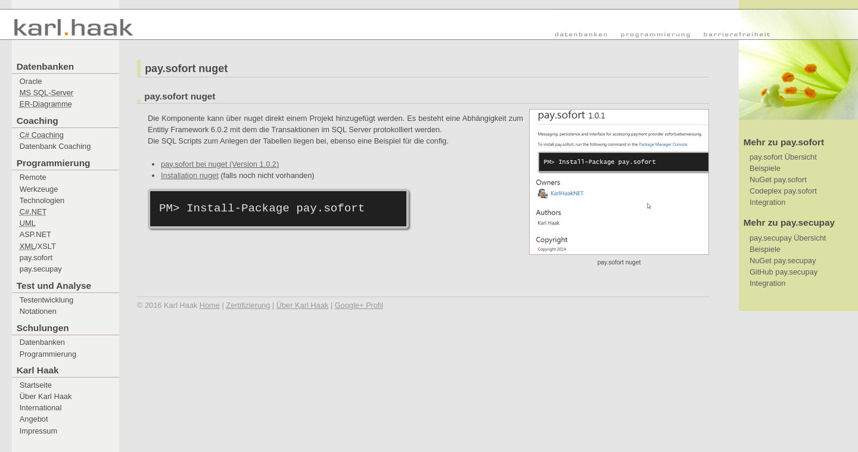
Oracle (31, 81)
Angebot (34, 418)
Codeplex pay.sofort (783, 190)
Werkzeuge (39, 189)
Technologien (42, 200)
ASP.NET (35, 234)
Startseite (36, 385)
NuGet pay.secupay (783, 260)
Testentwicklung (46, 299)
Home (210, 305)
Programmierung (48, 354)
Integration (767, 202)
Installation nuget (190, 175)
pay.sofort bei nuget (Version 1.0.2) (220, 164)
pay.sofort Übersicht (783, 156)
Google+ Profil (359, 305)
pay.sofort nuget (186, 68)
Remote (33, 177)
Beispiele (765, 168)
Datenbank (55, 146)
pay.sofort (36, 257)
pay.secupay (41, 268)
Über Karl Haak (46, 396)
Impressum (38, 430)
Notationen (38, 311)
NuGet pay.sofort (778, 179)
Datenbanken (42, 342)
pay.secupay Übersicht (788, 237)
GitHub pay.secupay (783, 271)
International (40, 407)
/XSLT (38, 246)
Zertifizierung (248, 305)
